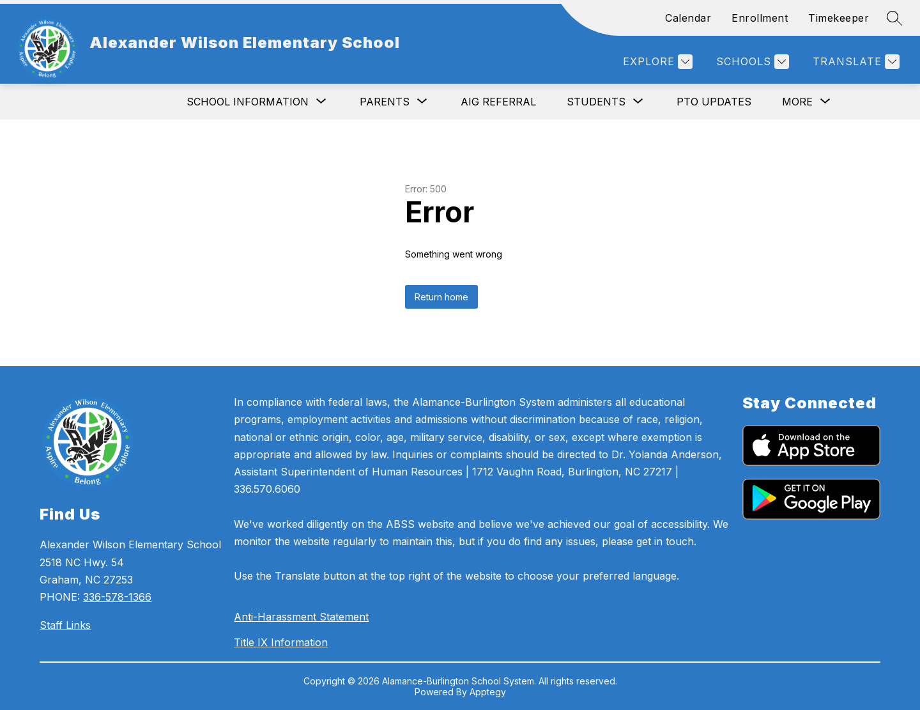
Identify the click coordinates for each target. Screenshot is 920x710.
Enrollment (760, 18)
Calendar (688, 18)
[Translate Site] (854, 62)
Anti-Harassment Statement (301, 616)
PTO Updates (714, 101)
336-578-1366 (117, 596)
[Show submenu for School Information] (248, 101)
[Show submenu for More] (797, 101)
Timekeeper (838, 18)
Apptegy (488, 691)
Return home (441, 296)
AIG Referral (498, 101)
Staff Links (65, 625)
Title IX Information (281, 642)
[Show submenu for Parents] (385, 101)
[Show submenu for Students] (596, 101)
